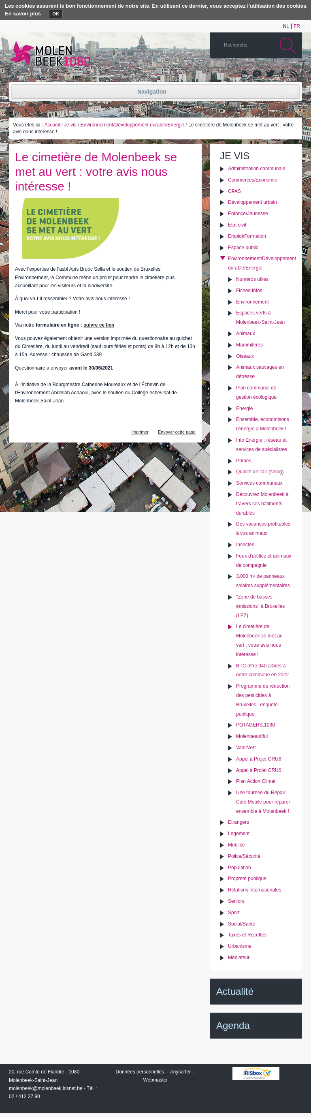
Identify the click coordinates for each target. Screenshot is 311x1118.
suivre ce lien (98, 325)
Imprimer (140, 432)
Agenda (233, 1025)
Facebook (281, 74)
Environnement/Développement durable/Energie (132, 125)
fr (297, 26)
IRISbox (255, 1073)
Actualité (234, 991)
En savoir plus (23, 14)
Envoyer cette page (177, 432)
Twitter (269, 74)
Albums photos (257, 74)
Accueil (52, 125)
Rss (293, 74)
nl (286, 26)
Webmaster (155, 1080)
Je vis (70, 125)
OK (56, 13)
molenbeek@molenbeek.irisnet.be (46, 1088)
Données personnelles (140, 1072)
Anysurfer (180, 1072)
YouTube (245, 74)
